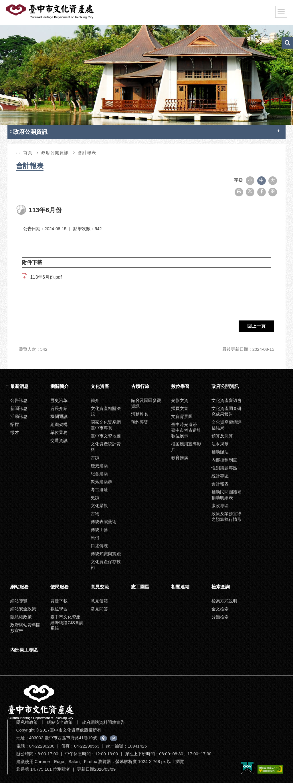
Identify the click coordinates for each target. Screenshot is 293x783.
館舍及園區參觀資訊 (146, 403)
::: (12, 131)
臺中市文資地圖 (106, 435)
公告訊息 (18, 400)
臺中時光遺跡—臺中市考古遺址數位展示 (186, 430)
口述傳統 (99, 545)
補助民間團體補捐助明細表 (226, 494)
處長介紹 (59, 408)
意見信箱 (99, 600)
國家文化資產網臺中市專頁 (106, 425)
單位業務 (59, 432)
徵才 (14, 432)
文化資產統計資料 (106, 446)
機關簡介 (59, 386)
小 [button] (250, 180)
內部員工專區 (24, 649)
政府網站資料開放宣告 (25, 627)
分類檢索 (220, 616)
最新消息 (19, 386)
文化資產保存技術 (106, 564)
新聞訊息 (18, 408)
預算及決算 (222, 435)
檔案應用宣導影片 (186, 446)
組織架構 (59, 424)
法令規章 (220, 443)
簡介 (95, 400)
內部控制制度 (224, 459)
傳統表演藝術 (103, 521)
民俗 (95, 537)
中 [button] (261, 180)
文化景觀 (99, 505)
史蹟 (95, 497)
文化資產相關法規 (106, 411)
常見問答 (99, 608)
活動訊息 (18, 416)
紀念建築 (99, 473)
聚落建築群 (101, 481)
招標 (14, 424)
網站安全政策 (23, 608)
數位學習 (180, 386)
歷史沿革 (59, 400)
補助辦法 (220, 451)
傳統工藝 (99, 529)
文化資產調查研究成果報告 (226, 411)
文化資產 (100, 386)
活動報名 (139, 414)
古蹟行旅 (140, 386)
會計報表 (87, 152)
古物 (95, 513)
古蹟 (95, 457)
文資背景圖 (182, 416)
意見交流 (100, 586)
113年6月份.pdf (46, 277)
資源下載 (59, 600)
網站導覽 (18, 600)
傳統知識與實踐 (106, 553)
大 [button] (272, 180)
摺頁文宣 (179, 408)
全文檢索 (220, 608)
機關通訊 (59, 416)
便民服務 (59, 586)
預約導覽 (139, 422)
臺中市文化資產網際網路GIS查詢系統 (67, 622)
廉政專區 (220, 505)
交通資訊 (59, 440)
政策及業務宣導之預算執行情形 (226, 516)
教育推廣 (179, 457)
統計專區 (220, 475)
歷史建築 (99, 465)
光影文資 (179, 400)
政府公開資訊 (55, 152)
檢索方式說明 (224, 600)
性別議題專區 (224, 467)
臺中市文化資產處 (50, 11)
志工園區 (140, 586)
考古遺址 (99, 489)
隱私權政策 (21, 616)
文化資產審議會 (226, 400)
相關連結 (180, 586)
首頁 (27, 152)
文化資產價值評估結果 (226, 425)
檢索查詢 (220, 586)
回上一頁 (256, 326)
